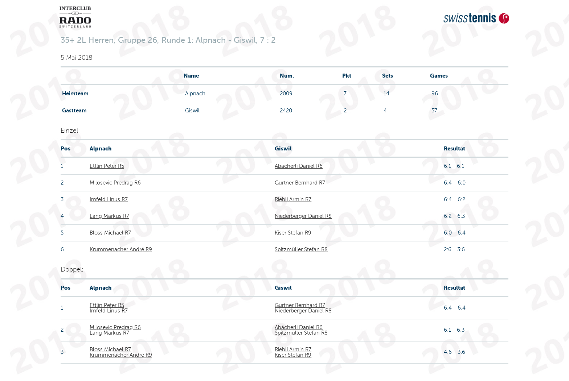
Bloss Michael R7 (110, 233)
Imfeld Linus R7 (109, 199)
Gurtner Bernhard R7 (300, 183)
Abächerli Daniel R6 (299, 166)
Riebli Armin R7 (293, 199)
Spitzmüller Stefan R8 (301, 249)
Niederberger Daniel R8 (303, 216)
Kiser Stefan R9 (293, 233)
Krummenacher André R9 (121, 249)
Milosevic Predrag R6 (115, 183)
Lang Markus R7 (109, 216)
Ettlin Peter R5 (107, 166)
